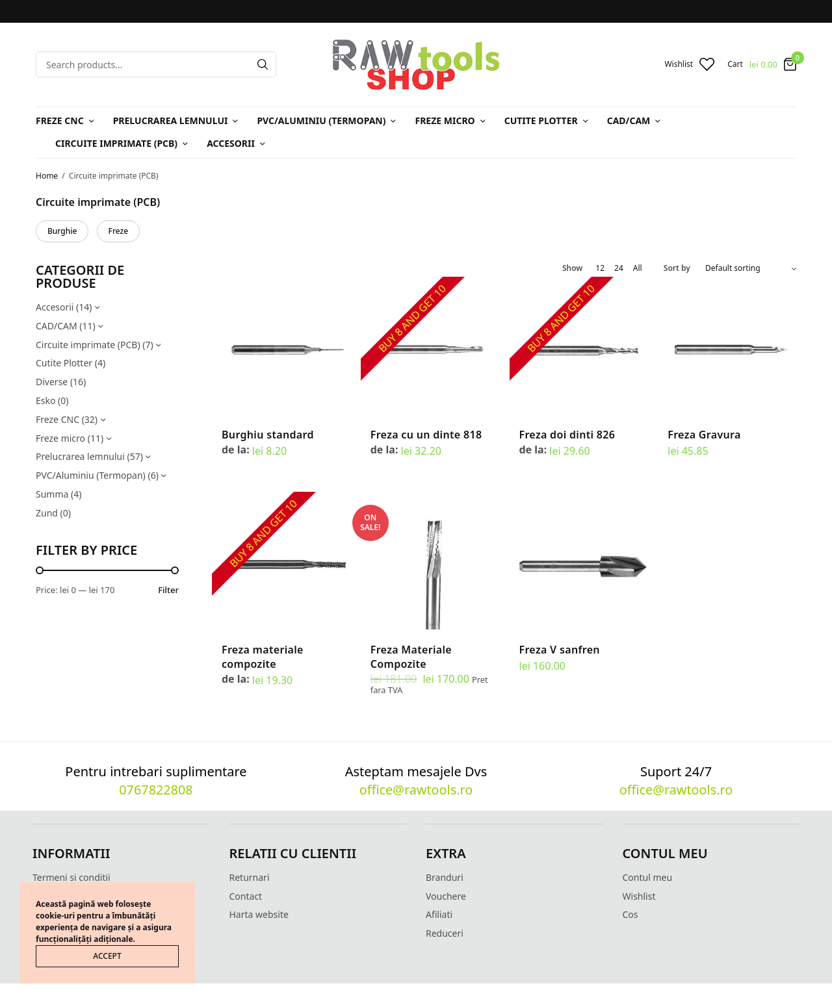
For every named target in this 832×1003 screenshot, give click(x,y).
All (637, 268)
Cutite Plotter (541, 120)
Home (47, 175)
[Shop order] (750, 268)
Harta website (259, 914)
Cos (630, 914)
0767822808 (156, 789)
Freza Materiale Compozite (411, 656)
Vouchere (446, 896)
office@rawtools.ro (416, 789)
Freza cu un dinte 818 (426, 434)
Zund (47, 513)
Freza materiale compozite (263, 656)
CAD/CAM (629, 120)
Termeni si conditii (71, 877)
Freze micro (444, 120)
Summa (52, 494)
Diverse (52, 381)
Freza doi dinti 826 (567, 434)
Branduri (444, 877)
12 (599, 268)
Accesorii (231, 143)
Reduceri (444, 933)
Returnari (249, 877)
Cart (735, 64)
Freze (119, 230)
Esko (45, 400)
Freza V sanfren (559, 649)
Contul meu (648, 877)
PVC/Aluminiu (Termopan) (321, 120)
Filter (168, 590)
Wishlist (639, 896)
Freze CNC (60, 120)
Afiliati (439, 914)
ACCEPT (107, 955)
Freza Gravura (704, 434)
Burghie (62, 230)
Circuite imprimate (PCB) (116, 143)
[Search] (262, 64)
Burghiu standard (268, 434)
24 (618, 268)
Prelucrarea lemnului (170, 120)
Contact (246, 896)
